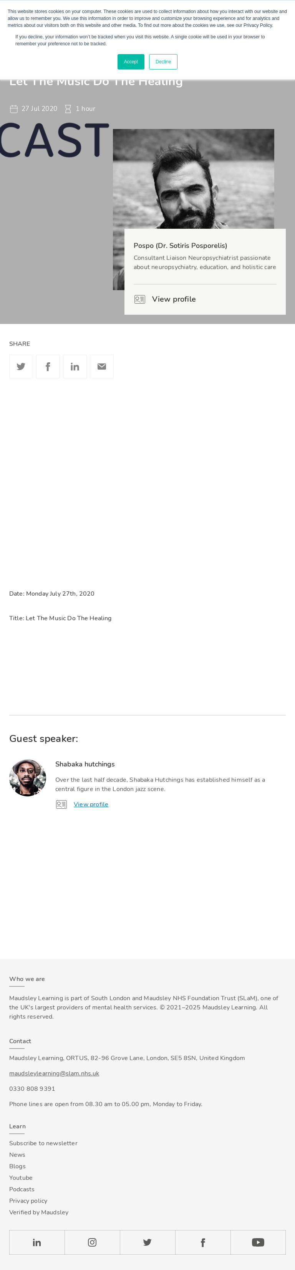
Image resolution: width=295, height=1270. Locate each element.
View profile (165, 299)
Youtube (21, 1178)
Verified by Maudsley (38, 1212)
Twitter (21, 366)
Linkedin (74, 366)
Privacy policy (28, 1201)
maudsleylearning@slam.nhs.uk (54, 1073)
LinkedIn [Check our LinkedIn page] (37, 1242)
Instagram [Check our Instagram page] (92, 1242)
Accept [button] (131, 61)
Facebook (48, 366)
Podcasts (22, 1189)
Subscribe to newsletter (43, 1143)
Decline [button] (163, 61)
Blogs (17, 1166)
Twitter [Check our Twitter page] (147, 1242)
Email (101, 366)
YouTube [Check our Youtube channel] (258, 1242)
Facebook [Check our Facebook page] (202, 1242)
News (17, 1155)
